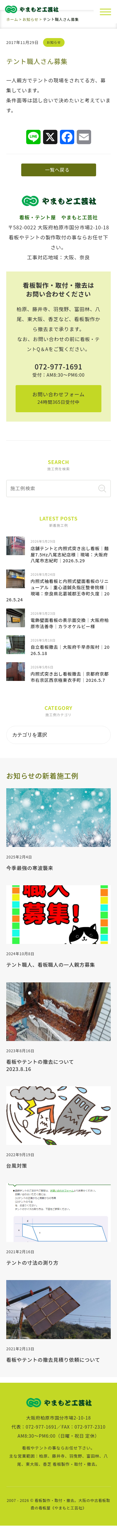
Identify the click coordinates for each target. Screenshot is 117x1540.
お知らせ (54, 42)
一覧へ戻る (56, 172)
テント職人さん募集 (38, 61)
